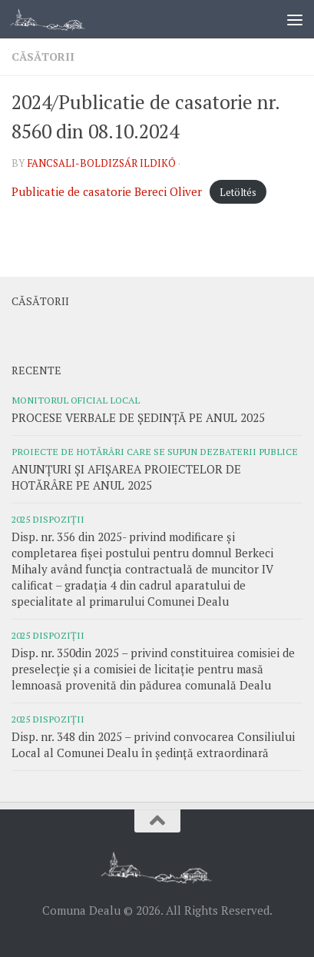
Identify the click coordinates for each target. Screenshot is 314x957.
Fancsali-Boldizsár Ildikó (101, 163)
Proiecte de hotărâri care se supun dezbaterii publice (155, 451)
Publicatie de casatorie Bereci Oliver (107, 191)
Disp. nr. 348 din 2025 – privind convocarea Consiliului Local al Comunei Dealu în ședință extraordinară (153, 744)
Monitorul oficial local (76, 400)
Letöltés (238, 192)
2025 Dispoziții (48, 519)
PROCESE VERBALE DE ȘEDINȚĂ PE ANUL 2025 (138, 417)
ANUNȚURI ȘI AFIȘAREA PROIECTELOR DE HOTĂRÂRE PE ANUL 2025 (126, 477)
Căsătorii (43, 56)
